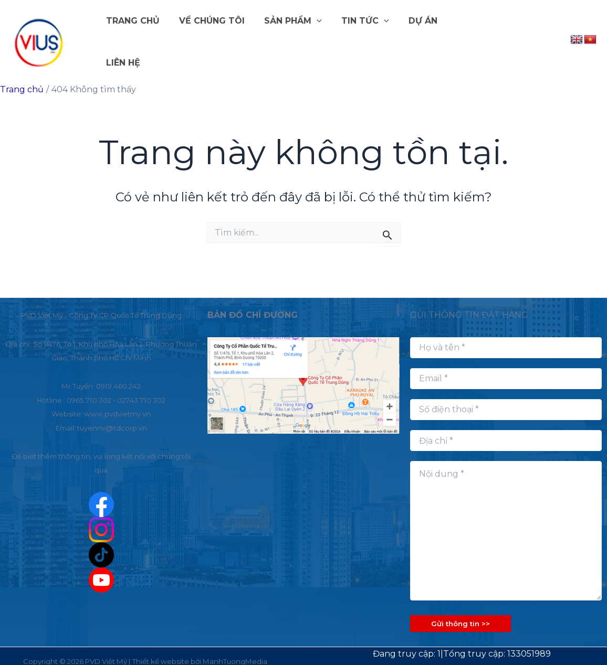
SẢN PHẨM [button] (291, 37)
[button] (314, 37)
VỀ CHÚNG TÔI (212, 36)
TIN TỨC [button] (360, 37)
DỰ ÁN (415, 36)
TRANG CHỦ (136, 36)
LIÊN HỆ (463, 36)
